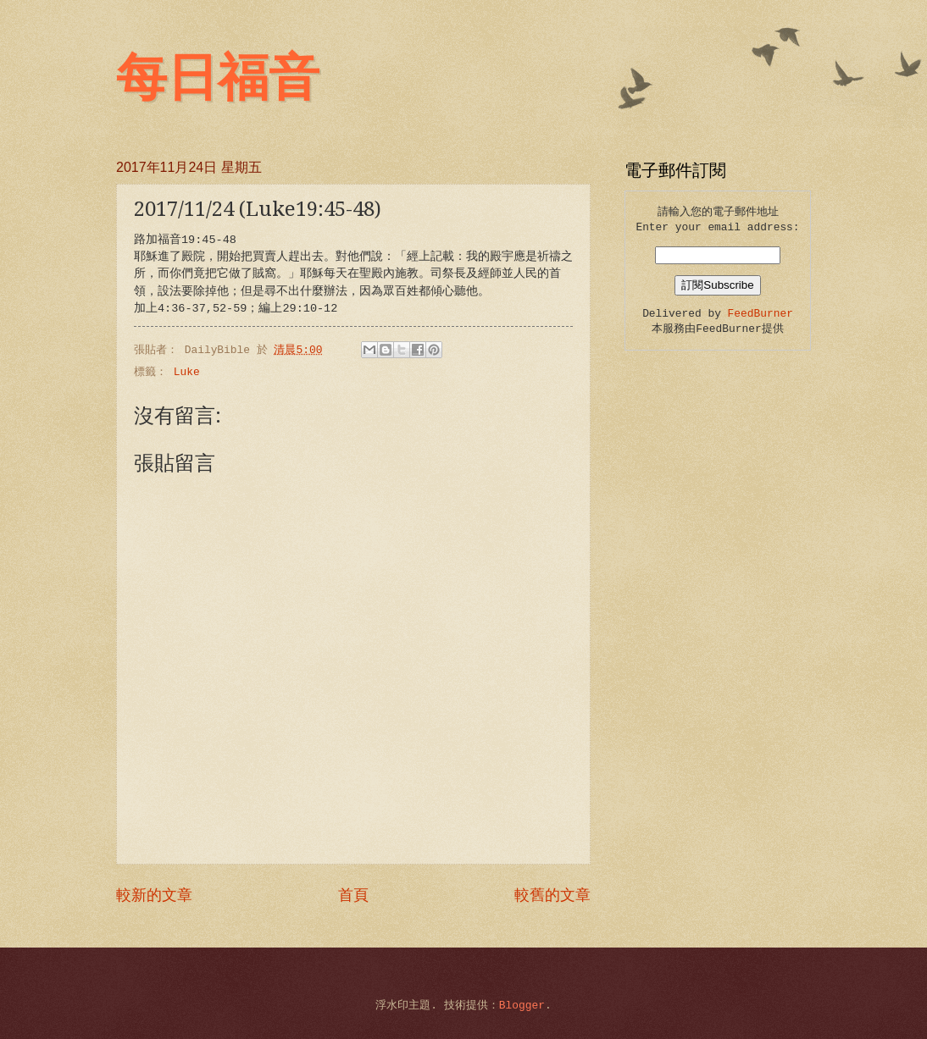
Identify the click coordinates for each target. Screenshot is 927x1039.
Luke (187, 372)
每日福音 (217, 78)
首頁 (353, 895)
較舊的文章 (552, 895)
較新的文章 (154, 895)
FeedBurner (760, 313)
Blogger (522, 1005)
